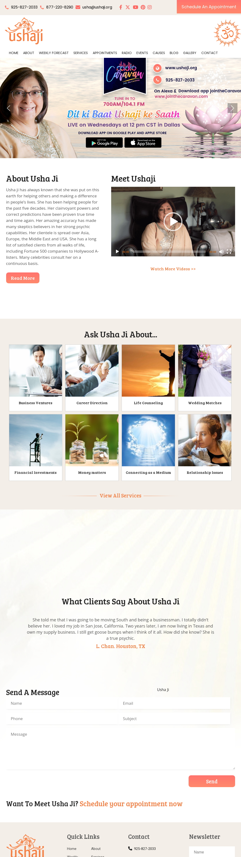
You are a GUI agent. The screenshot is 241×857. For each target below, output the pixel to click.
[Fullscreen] (229, 251)
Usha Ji (163, 689)
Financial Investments (35, 472)
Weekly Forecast (54, 53)
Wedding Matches (205, 402)
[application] (173, 221)
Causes (159, 53)
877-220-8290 (59, 7)
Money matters (92, 472)
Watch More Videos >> (173, 269)
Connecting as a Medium (148, 472)
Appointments (105, 53)
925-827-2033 (24, 7)
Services (80, 53)
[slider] (169, 251)
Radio (127, 53)
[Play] (117, 251)
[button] (8, 108)
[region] (120, 108)
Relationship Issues (205, 472)
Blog (174, 53)
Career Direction (92, 402)
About (28, 53)
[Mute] (221, 251)
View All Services (120, 495)
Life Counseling (148, 402)
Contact (209, 53)
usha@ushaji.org (94, 7)
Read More (23, 278)
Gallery (189, 53)
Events (142, 53)
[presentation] (42, 782)
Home (13, 53)
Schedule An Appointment (209, 7)
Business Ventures (35, 402)
